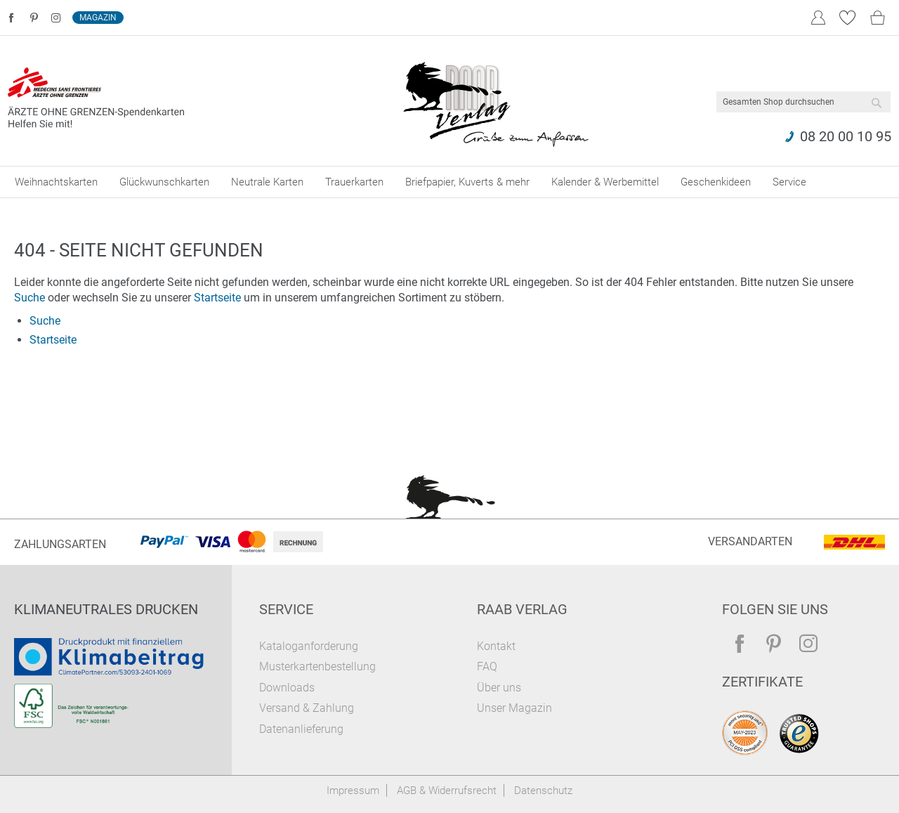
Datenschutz (543, 790)
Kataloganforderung (308, 646)
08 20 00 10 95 (845, 136)
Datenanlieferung (301, 729)
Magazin (98, 17)
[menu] (449, 182)
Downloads (287, 687)
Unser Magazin (514, 708)
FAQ (487, 666)
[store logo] (495, 101)
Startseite (217, 297)
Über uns (499, 687)
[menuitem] (56, 182)
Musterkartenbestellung (317, 666)
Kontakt (496, 646)
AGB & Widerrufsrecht (447, 790)
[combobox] (803, 102)
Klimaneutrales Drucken (106, 609)
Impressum (353, 790)
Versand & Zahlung (306, 708)
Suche (29, 297)
